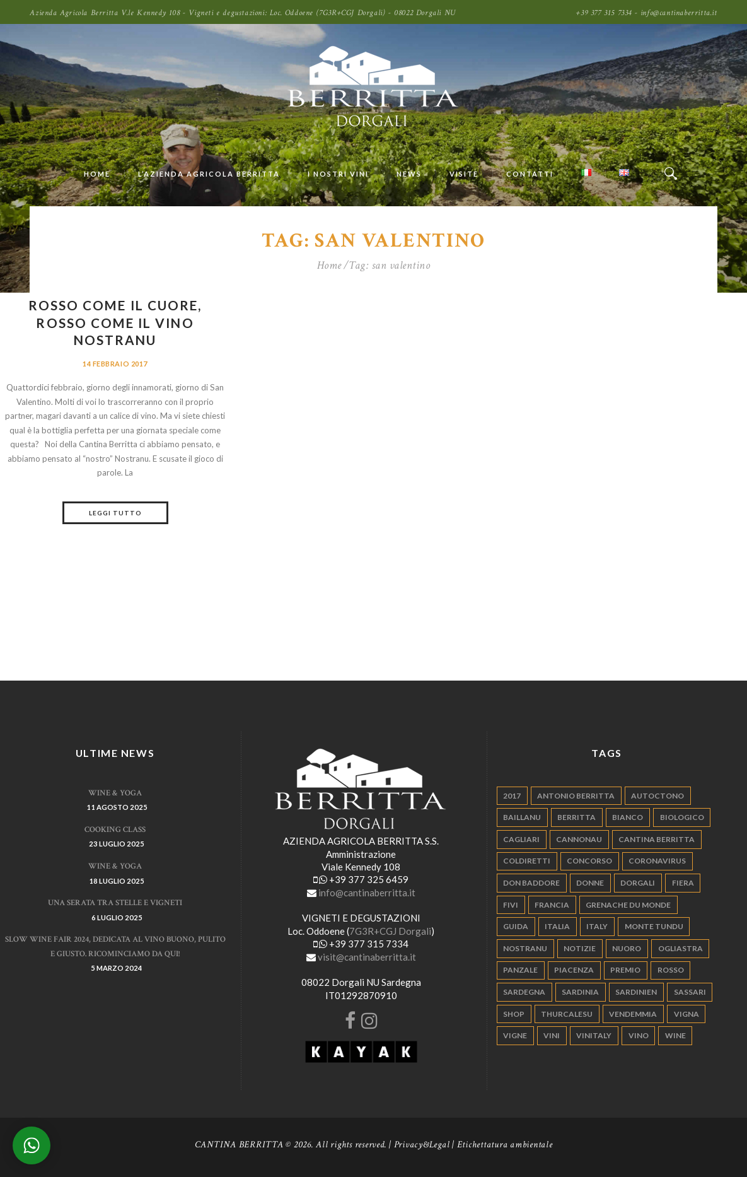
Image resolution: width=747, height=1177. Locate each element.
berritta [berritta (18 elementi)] (576, 817)
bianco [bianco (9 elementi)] (627, 817)
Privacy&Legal (422, 1145)
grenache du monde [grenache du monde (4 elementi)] (628, 905)
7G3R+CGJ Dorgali (390, 931)
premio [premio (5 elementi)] (625, 970)
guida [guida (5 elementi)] (515, 926)
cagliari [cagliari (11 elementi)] (521, 839)
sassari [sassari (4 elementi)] (690, 992)
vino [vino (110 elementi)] (638, 1035)
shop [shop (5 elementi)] (513, 1014)
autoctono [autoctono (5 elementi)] (657, 795)
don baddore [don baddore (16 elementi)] (531, 882)
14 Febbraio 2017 (115, 364)
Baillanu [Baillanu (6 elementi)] (522, 817)
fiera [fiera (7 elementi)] (683, 882)
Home (329, 265)
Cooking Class (115, 829)
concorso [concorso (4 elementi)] (589, 860)
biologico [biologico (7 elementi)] (682, 817)
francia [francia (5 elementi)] (552, 905)
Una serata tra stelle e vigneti (115, 903)
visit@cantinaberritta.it (367, 957)
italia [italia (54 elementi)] (557, 926)
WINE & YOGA (115, 793)
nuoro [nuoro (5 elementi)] (626, 948)
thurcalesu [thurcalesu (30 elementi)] (567, 1014)
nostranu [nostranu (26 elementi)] (525, 948)
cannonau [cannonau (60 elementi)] (579, 839)
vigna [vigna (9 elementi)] (686, 1014)
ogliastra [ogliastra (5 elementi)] (680, 948)
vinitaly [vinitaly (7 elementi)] (593, 1035)
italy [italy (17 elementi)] (597, 926)
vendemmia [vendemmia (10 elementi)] (633, 1014)
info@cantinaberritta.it (366, 892)
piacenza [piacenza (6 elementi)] (574, 970)
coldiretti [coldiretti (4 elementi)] (526, 860)
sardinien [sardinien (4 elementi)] (636, 992)
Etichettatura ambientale (505, 1145)
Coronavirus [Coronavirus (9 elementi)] (657, 860)
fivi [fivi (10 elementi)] (510, 905)
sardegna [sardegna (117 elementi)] (524, 992)
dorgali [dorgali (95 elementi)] (637, 882)
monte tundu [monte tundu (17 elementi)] (654, 926)
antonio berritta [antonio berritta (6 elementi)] (576, 795)
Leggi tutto (115, 513)
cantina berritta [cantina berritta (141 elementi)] (656, 839)
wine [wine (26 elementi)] (675, 1035)
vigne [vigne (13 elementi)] (515, 1035)
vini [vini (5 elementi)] (551, 1035)
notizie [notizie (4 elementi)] (580, 948)
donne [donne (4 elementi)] (590, 882)
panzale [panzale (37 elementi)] (520, 970)
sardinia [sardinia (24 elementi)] (580, 992)
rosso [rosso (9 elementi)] (670, 970)
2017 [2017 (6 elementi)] (512, 795)
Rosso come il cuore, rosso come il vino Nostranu (115, 323)
